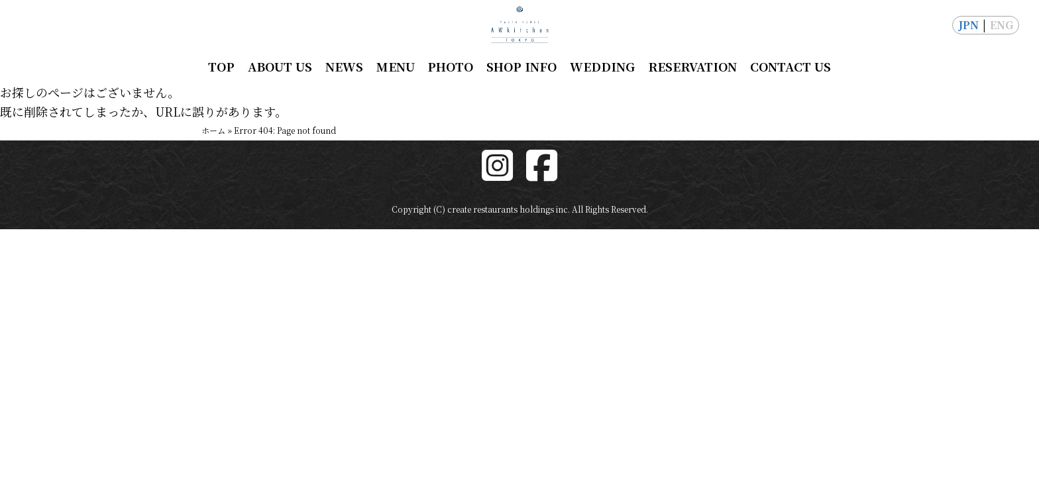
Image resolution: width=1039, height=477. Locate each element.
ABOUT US (280, 66)
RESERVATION (692, 66)
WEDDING (602, 66)
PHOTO (450, 66)
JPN (968, 24)
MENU (395, 66)
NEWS (344, 66)
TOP (221, 66)
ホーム (213, 130)
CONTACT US (790, 66)
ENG (1001, 24)
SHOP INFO (521, 66)
